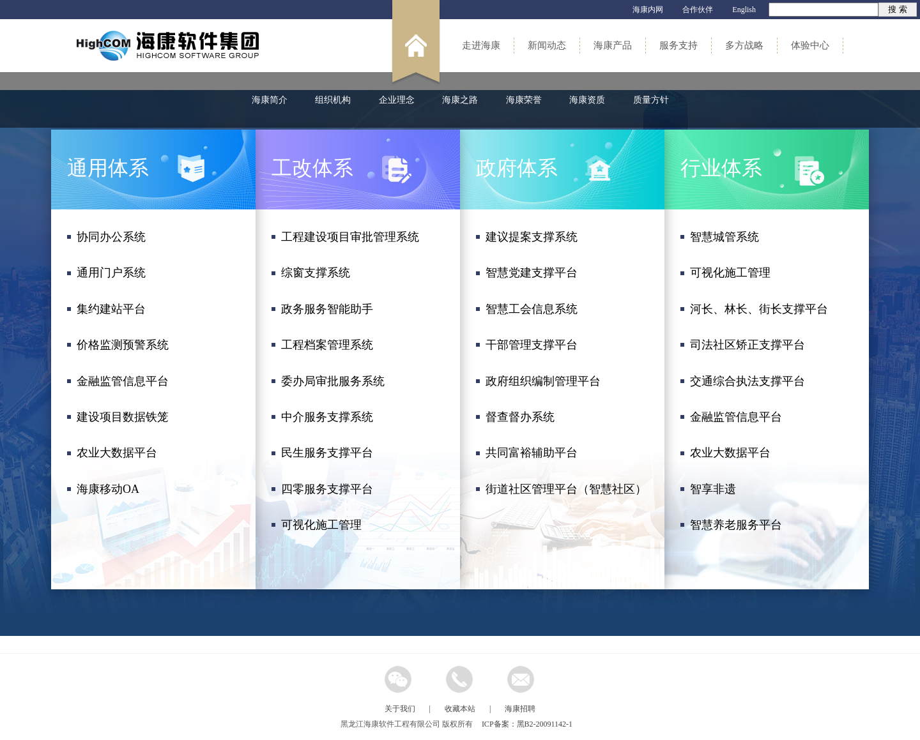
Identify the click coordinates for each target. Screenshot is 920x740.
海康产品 (613, 45)
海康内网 (647, 9)
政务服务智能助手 (327, 309)
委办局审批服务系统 (333, 381)
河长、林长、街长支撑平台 (759, 309)
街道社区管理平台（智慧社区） (566, 489)
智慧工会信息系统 (532, 309)
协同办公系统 (111, 236)
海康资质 (587, 100)
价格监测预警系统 (123, 344)
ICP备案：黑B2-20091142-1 (527, 724)
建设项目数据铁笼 (123, 417)
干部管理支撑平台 (532, 344)
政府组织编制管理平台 (543, 381)
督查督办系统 (520, 417)
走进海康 (481, 45)
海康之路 (460, 100)
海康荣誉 (524, 100)
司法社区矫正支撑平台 (747, 344)
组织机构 (333, 100)
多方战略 (744, 45)
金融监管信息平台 (123, 381)
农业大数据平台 (117, 452)
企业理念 (397, 100)
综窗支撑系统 (315, 272)
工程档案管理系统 (327, 344)
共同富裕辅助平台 (532, 452)
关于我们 (400, 708)
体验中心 (810, 45)
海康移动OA (108, 489)
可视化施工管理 (321, 524)
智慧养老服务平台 (736, 524)
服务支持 (678, 45)
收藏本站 (460, 708)
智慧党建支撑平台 (532, 272)
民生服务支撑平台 (327, 452)
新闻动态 (547, 45)
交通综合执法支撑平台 (747, 381)
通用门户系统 (111, 272)
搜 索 (897, 9)
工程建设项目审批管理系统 (350, 236)
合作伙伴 (697, 9)
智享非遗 (713, 489)
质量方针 (651, 100)
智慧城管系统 (724, 236)
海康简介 (270, 100)
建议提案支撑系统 (532, 236)
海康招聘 (520, 708)
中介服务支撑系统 (327, 417)
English (744, 9)
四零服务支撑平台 (327, 489)
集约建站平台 (111, 309)
